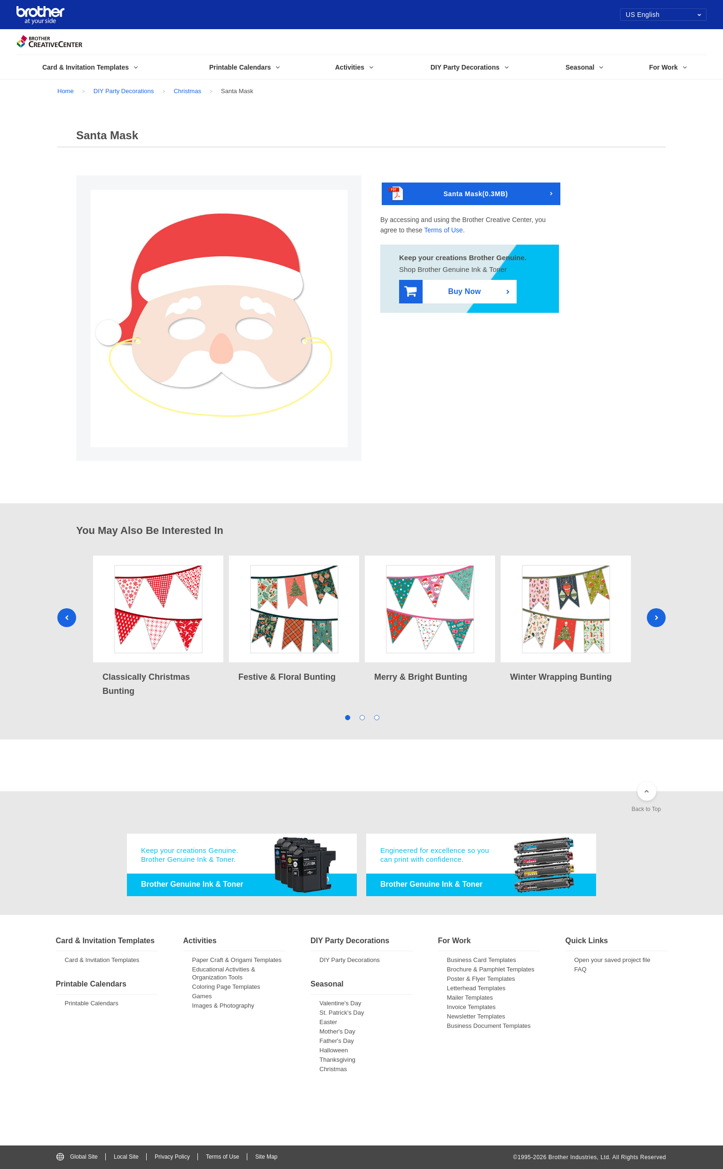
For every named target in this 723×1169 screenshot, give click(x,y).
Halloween (334, 1050)
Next (656, 617)
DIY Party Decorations (124, 91)
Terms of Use (443, 230)
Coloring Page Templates (226, 986)
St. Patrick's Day (342, 1012)
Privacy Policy (172, 1156)
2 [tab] (361, 717)
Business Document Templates (489, 1025)
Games (202, 996)
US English (663, 14)
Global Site (77, 1156)
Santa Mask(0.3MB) (448, 194)
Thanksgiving (338, 1059)
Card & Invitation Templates (102, 959)
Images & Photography (223, 1005)
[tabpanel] (158, 627)
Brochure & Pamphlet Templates (490, 969)
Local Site (126, 1156)
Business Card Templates (481, 959)
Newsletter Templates (476, 1016)
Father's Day (337, 1040)
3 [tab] (376, 717)
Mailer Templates (470, 997)
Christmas (187, 91)
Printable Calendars (91, 1003)
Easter (329, 1022)
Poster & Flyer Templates (481, 978)
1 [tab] (347, 717)
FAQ (580, 969)
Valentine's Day (341, 1003)
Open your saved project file (612, 959)
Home (65, 91)
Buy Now (442, 291)
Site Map (266, 1156)
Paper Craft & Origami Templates (237, 959)
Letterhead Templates (476, 988)
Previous (66, 617)
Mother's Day (337, 1031)
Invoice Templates (471, 1006)
